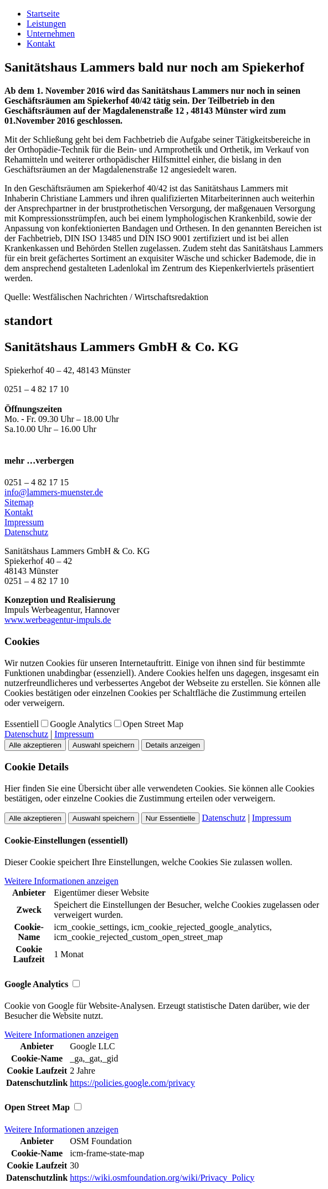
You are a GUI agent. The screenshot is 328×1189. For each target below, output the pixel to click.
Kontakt (41, 43)
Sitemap (18, 502)
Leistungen (46, 23)
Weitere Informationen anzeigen (61, 881)
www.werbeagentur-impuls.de (57, 619)
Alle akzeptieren (35, 745)
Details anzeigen (173, 745)
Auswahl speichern (104, 745)
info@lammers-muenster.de (53, 492)
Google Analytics (81, 724)
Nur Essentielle (171, 818)
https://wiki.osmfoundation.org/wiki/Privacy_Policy (162, 1177)
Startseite (43, 13)
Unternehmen (51, 33)
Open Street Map (153, 724)
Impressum (24, 522)
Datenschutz (26, 532)
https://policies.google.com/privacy (132, 1083)
